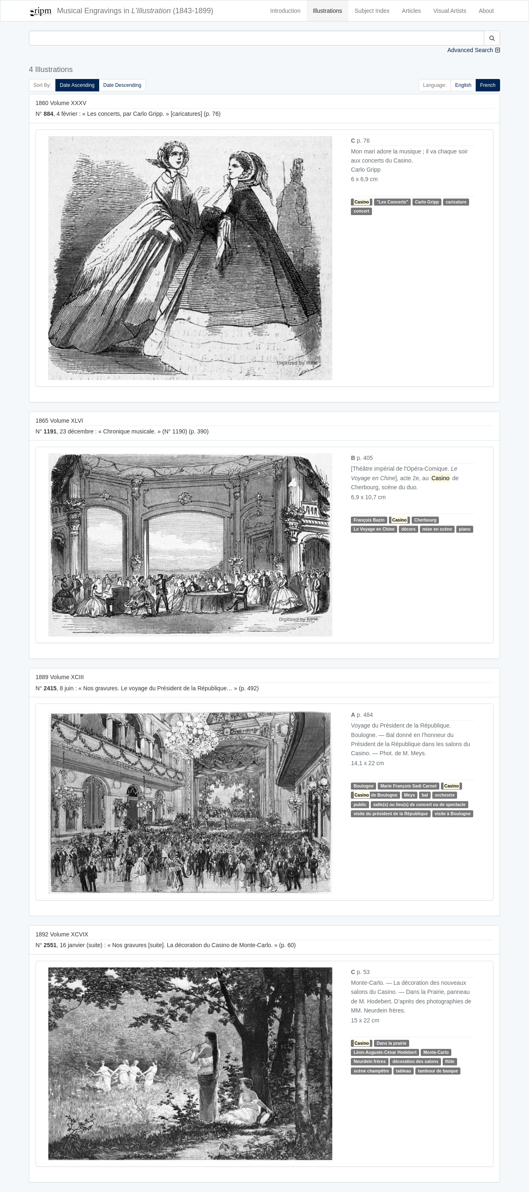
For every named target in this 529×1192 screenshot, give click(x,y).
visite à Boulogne (453, 813)
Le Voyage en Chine (374, 529)
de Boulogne (376, 795)
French (488, 85)
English (463, 85)
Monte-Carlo (435, 1052)
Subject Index (372, 10)
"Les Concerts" (392, 201)
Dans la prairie (391, 1043)
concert (361, 210)
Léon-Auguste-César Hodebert (385, 1052)
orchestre (445, 794)
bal (425, 794)
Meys (409, 794)
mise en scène (437, 529)
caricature (456, 201)
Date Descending (122, 85)
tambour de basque (438, 1070)
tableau (403, 1070)
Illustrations (327, 10)
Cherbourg (425, 519)
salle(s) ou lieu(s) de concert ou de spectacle (419, 804)
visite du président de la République (391, 813)
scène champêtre (371, 1070)
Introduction (285, 10)
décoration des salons (415, 1061)
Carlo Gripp (427, 201)
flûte (449, 1061)
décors (408, 529)
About (486, 10)
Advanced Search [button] (470, 50)
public (360, 804)
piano (464, 529)
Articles (411, 10)
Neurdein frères (370, 1061)
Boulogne (364, 785)
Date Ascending (77, 85)
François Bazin (369, 519)
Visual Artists (450, 10)
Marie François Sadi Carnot (409, 785)
